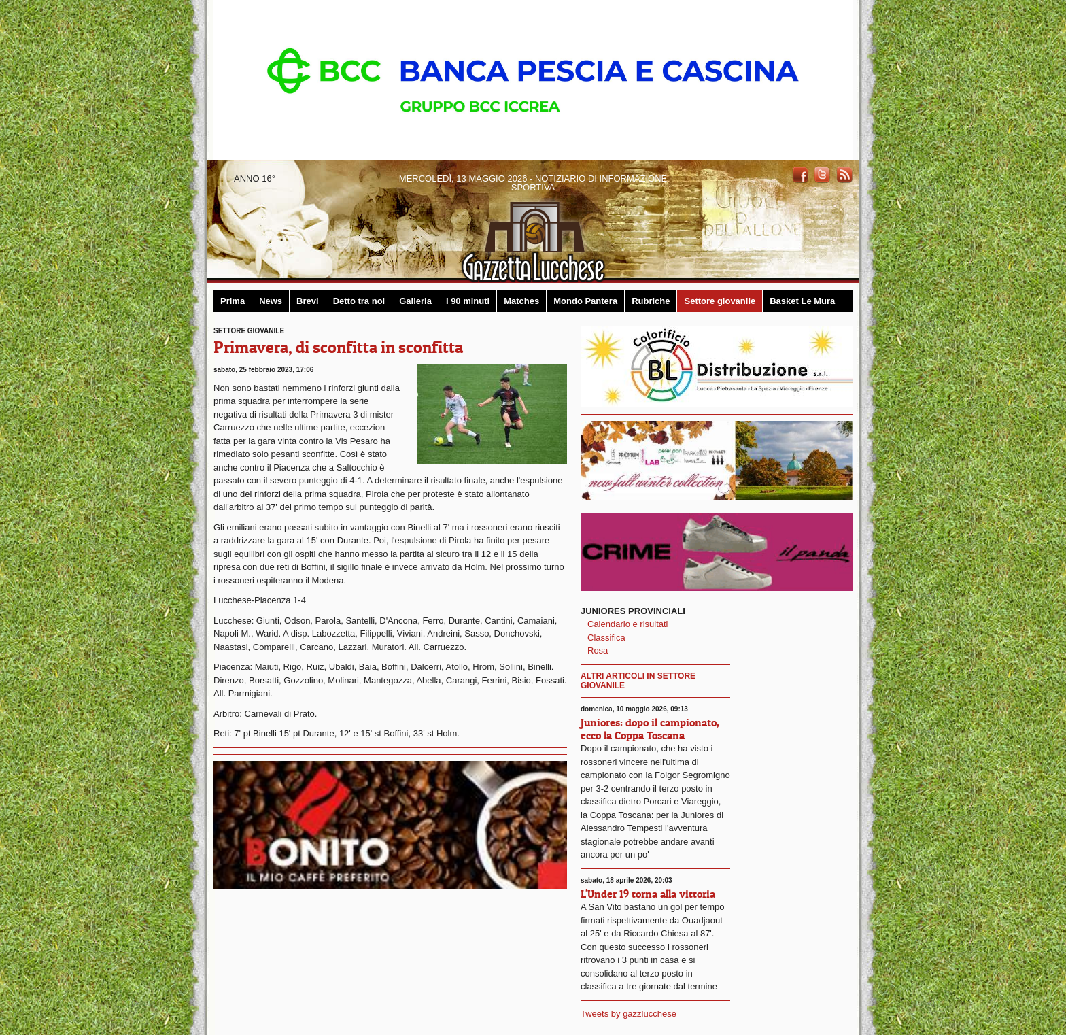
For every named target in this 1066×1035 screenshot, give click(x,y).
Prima (232, 301)
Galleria (415, 301)
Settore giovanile (719, 301)
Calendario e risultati (627, 624)
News (270, 301)
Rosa (597, 650)
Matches (521, 301)
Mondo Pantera (585, 301)
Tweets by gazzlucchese (628, 1013)
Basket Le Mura (802, 301)
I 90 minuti (467, 301)
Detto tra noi (359, 301)
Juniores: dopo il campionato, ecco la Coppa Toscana (650, 728)
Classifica (606, 637)
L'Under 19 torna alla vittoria (648, 893)
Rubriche (651, 301)
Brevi (307, 301)
